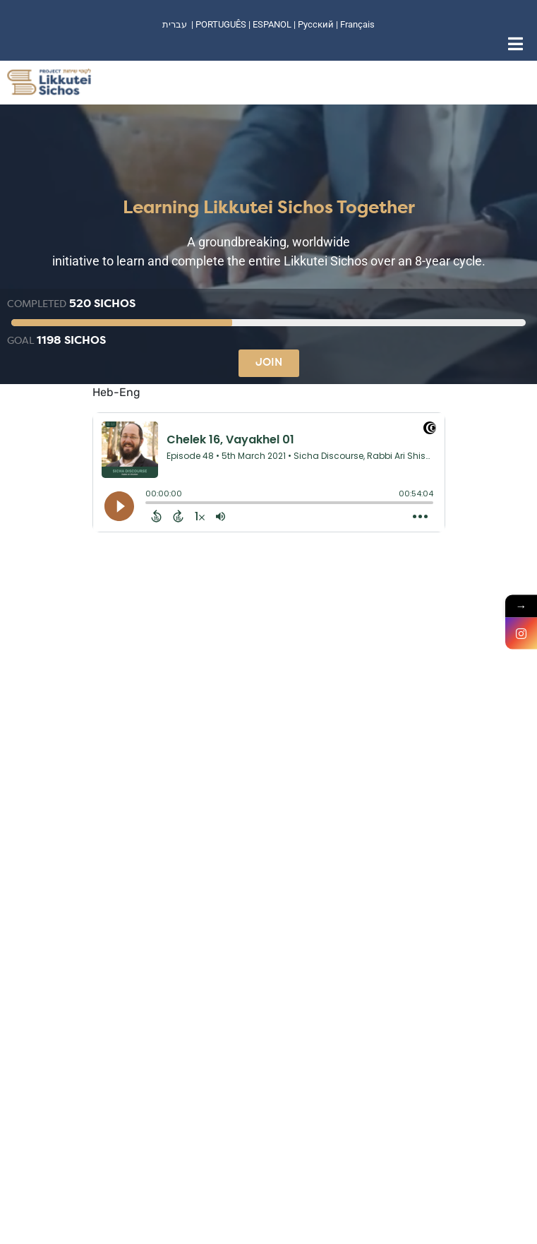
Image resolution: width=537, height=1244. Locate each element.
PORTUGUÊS (220, 24)
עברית (174, 24)
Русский (317, 24)
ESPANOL (272, 24)
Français (357, 24)
